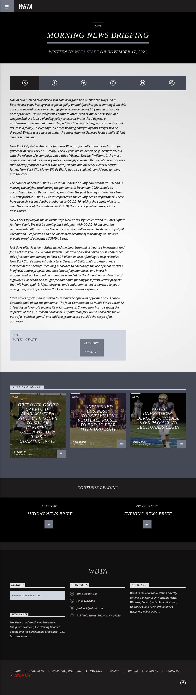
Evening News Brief (148, 513)
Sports (114, 671)
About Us (152, 671)
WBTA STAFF (86, 52)
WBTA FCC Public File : (145, 612)
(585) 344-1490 (85, 601)
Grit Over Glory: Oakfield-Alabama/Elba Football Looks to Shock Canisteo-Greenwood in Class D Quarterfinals (38, 423)
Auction (133, 671)
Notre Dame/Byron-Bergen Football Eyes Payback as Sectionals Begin (158, 418)
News (98, 25)
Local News (36, 671)
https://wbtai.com (87, 594)
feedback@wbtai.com (89, 608)
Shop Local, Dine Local (66, 671)
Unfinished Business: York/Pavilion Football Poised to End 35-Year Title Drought (98, 418)
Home (17, 671)
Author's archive (91, 348)
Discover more (20, 636)
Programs (172, 671)
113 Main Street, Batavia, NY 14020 (98, 615)
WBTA (25, 6)
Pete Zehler (19, 451)
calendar (96, 671)
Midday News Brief (50, 513)
